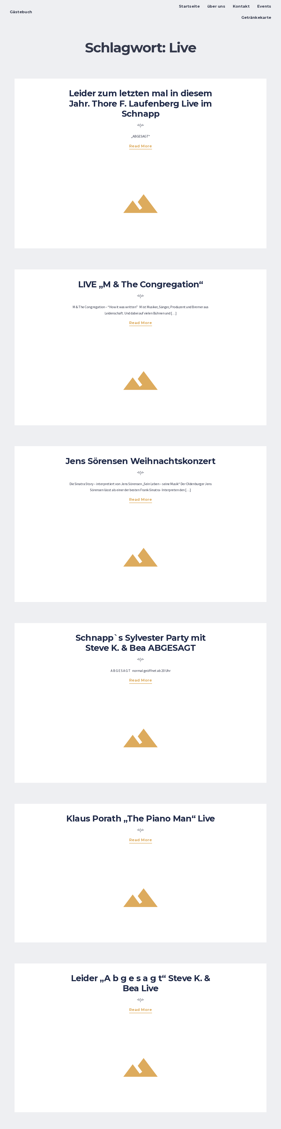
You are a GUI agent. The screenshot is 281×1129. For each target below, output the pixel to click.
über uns (216, 6)
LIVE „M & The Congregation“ (140, 284)
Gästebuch (21, 12)
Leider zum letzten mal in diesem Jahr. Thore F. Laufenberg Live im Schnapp (140, 103)
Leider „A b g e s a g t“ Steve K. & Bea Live (140, 983)
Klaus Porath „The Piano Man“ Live (140, 818)
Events (264, 6)
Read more (142, 146)
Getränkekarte (256, 17)
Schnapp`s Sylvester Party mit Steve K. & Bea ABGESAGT (140, 643)
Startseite (189, 6)
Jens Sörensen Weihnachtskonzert (140, 461)
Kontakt (241, 6)
